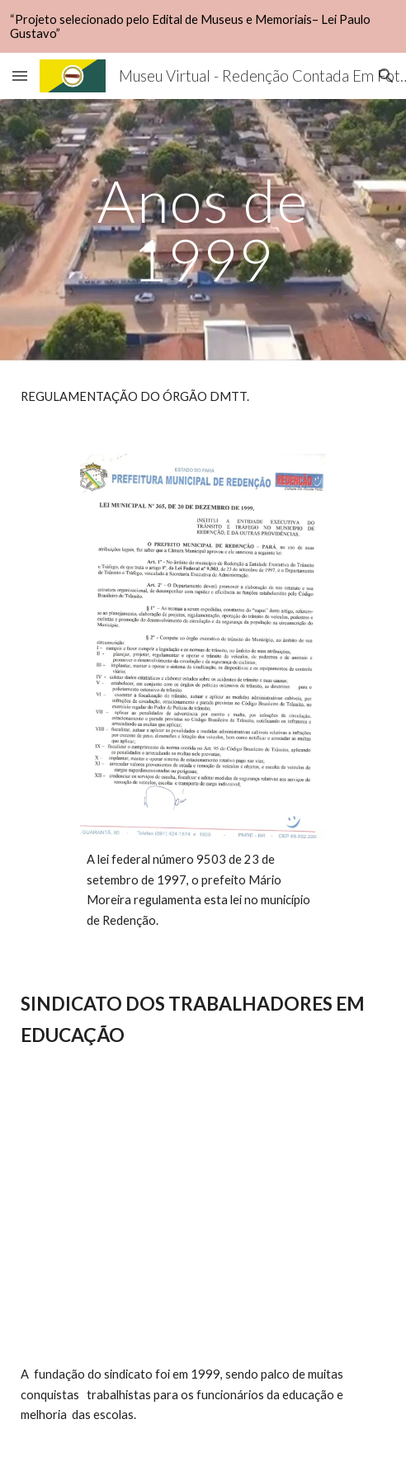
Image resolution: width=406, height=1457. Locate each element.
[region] (203, 26)
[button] (20, 75)
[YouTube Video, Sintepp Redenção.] (203, 1225)
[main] (203, 230)
